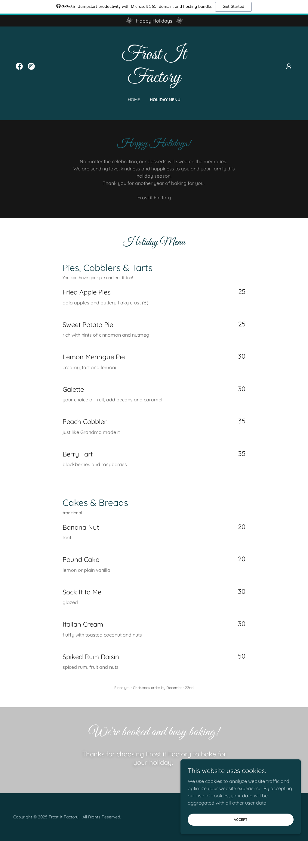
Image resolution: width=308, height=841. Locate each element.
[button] (289, 66)
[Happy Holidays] (154, 20)
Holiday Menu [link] (165, 99)
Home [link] (134, 99)
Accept (241, 819)
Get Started (233, 7)
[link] (19, 66)
